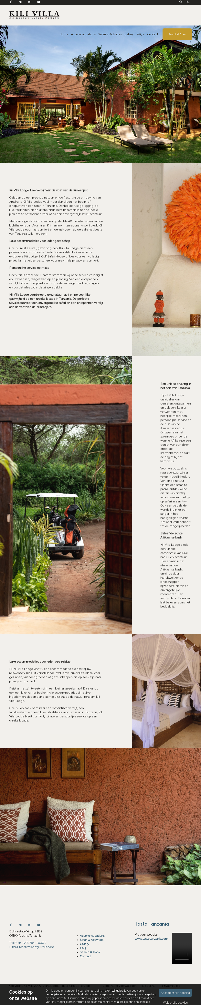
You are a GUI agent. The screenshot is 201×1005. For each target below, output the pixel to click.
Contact (152, 34)
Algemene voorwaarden (120, 986)
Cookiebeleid (112, 990)
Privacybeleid (171, 986)
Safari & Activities (110, 34)
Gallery (129, 34)
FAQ (83, 948)
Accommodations (83, 34)
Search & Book (177, 34)
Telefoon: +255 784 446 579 (27, 943)
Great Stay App (79, 986)
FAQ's (140, 34)
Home (63, 34)
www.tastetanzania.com (151, 938)
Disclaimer (149, 986)
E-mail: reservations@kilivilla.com (31, 947)
